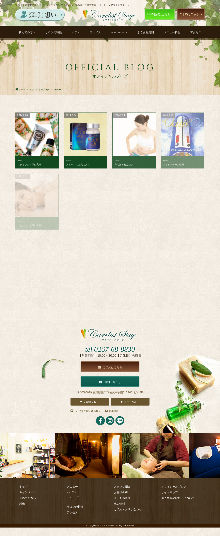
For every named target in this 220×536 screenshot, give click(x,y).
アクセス (195, 32)
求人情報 (119, 512)
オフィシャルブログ (173, 495)
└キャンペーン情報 (173, 164)
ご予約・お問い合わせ (128, 517)
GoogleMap (90, 410)
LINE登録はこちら (158, 14)
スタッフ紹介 (122, 495)
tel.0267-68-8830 (110, 356)
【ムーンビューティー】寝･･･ (84, 159)
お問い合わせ (110, 390)
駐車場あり (118, 419)
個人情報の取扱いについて (178, 506)
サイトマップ (169, 500)
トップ (23, 495)
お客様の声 (121, 500)
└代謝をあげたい (124, 164)
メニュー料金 (172, 32)
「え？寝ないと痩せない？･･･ (133, 159)
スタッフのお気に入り (29, 164)
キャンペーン (119, 32)
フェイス (95, 32)
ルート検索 (130, 410)
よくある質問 (145, 32)
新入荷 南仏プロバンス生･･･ (36, 159)
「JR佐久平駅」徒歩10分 (88, 419)
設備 (22, 512)
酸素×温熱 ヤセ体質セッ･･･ (181, 159)
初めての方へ (27, 32)
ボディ (76, 32)
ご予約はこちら (189, 14)
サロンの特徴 (53, 32)
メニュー (72, 495)
